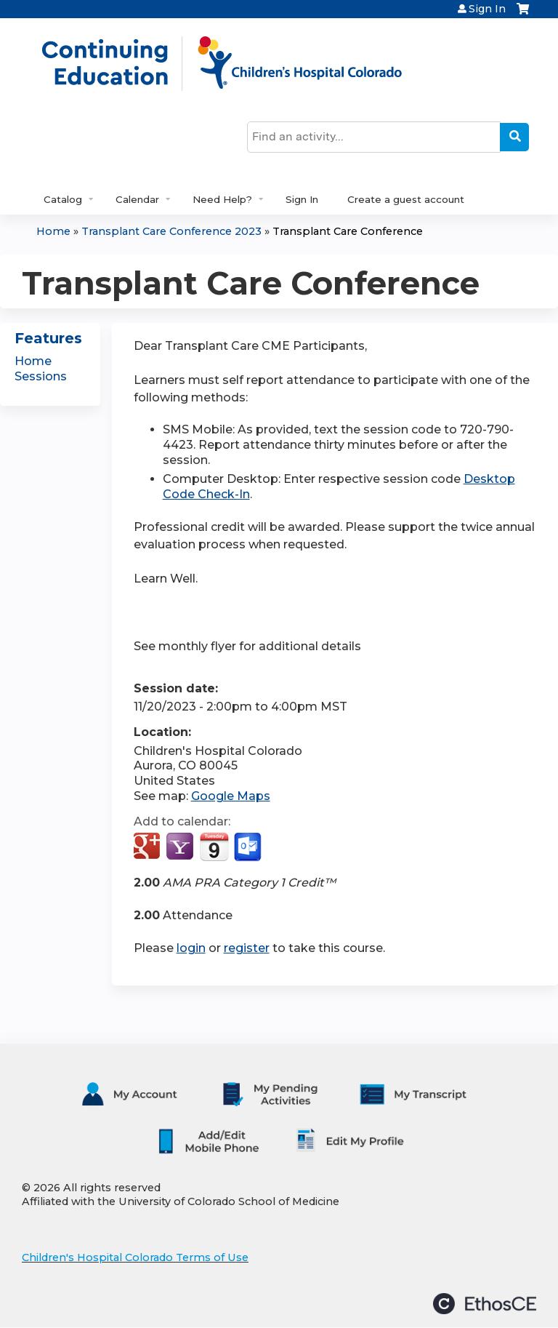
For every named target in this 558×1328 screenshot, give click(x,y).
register (247, 948)
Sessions (41, 376)
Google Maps (230, 796)
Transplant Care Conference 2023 (171, 231)
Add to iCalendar (214, 846)
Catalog (63, 199)
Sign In (487, 9)
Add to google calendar (148, 847)
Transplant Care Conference (347, 231)
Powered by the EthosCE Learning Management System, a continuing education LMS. (484, 1303)
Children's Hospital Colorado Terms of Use (135, 1257)
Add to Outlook (249, 847)
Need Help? (222, 199)
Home (53, 231)
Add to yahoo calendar (181, 847)
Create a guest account (405, 199)
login (191, 948)
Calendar (137, 199)
